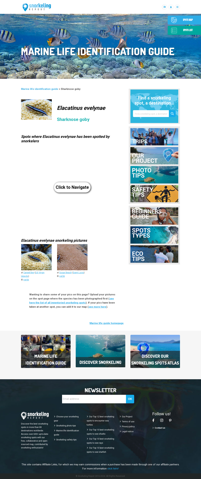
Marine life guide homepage (107, 323)
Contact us (160, 428)
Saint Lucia (78, 272)
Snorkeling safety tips (66, 440)
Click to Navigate (72, 187)
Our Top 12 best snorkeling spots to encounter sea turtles (100, 420)
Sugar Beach (65, 272)
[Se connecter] (170, 7)
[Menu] (177, 7)
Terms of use (128, 421)
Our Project (127, 416)
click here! (113, 468)
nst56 (26, 279)
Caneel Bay (28, 272)
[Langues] (164, 7)
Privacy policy (128, 426)
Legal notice (127, 431)
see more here (97, 306)
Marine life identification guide (40, 89)
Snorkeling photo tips (66, 426)
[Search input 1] (151, 113)
